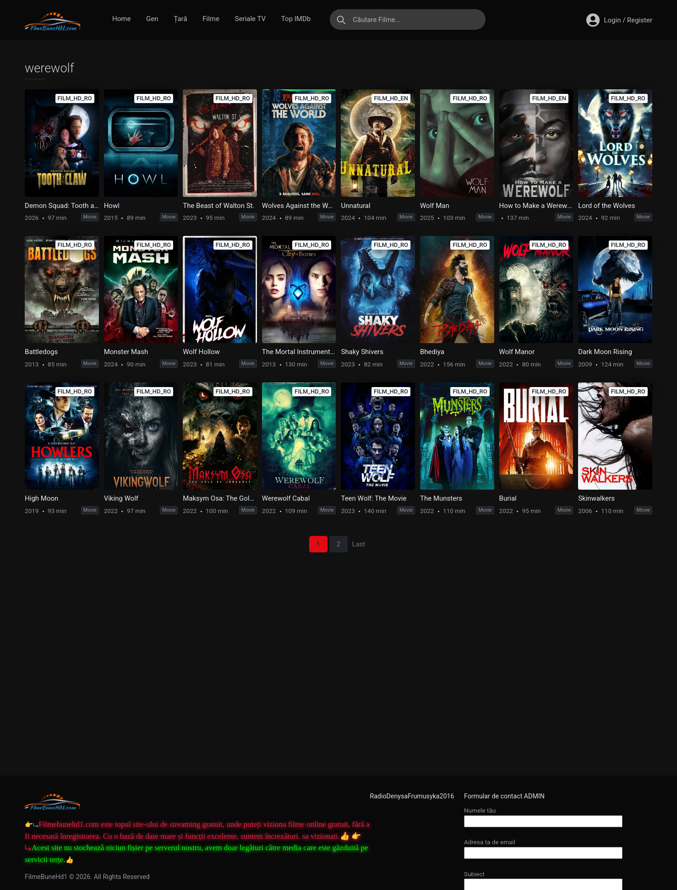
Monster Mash (126, 352)
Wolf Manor (517, 352)
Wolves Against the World (299, 206)
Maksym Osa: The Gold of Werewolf (220, 498)
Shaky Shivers (362, 352)
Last (359, 544)
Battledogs (41, 352)
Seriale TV (250, 19)
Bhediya (432, 352)
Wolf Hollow (201, 352)
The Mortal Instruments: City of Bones (299, 352)
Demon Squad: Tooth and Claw (62, 206)
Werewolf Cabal (286, 498)
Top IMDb (296, 19)
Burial (508, 498)
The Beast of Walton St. (218, 206)
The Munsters (441, 498)
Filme (210, 19)
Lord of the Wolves (606, 206)
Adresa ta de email (543, 847)
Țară (180, 19)
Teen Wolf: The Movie (373, 498)
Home (121, 19)
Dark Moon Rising (605, 352)
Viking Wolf (121, 498)
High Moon (41, 498)
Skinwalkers (596, 498)
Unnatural (355, 206)
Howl (112, 206)
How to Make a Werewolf (536, 206)
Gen (152, 19)
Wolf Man (434, 206)
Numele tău (543, 815)
